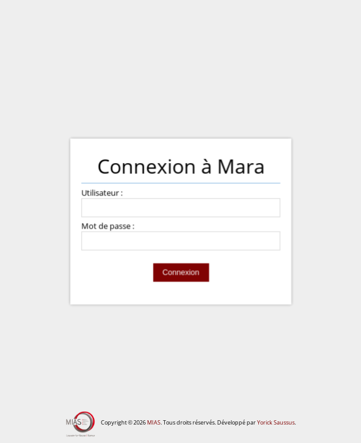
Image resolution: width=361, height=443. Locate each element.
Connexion (180, 272)
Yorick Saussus (276, 422)
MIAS (154, 422)
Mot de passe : (107, 227)
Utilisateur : (101, 194)
